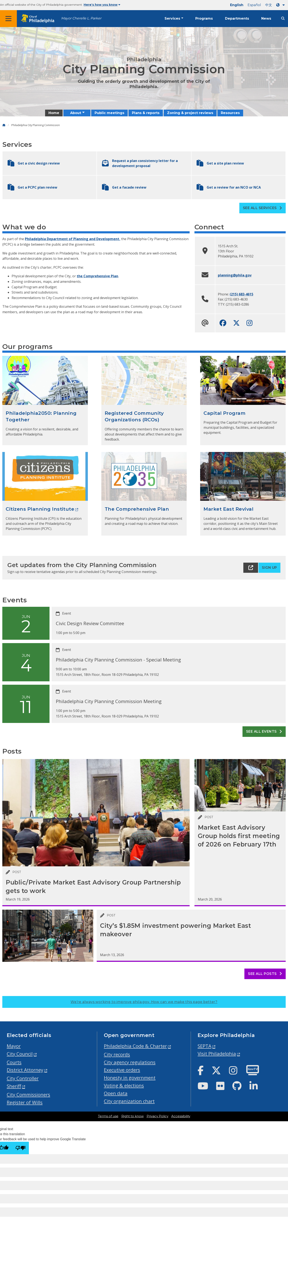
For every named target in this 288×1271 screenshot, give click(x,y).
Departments (237, 18)
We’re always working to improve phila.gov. (144, 1002)
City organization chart (129, 1101)
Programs (204, 18)
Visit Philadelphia (217, 1053)
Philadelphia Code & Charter (135, 1046)
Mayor (14, 1046)
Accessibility (180, 1116)
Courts (14, 1062)
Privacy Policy (157, 1116)
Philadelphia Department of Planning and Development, (72, 239)
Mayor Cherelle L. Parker (81, 18)
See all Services (262, 208)
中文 (268, 5)
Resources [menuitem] (230, 113)
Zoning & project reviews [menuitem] (190, 113)
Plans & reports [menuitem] (145, 113)
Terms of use (108, 1116)
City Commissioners (28, 1094)
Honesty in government (129, 1077)
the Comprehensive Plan (97, 276)
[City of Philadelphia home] (39, 18)
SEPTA (204, 1046)
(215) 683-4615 (241, 294)
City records (117, 1054)
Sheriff (14, 1086)
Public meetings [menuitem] (109, 113)
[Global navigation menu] (8, 18)
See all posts (265, 974)
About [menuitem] (75, 113)
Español (254, 5)
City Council (20, 1054)
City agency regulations (129, 1062)
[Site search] (283, 18)
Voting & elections (124, 1085)
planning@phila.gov (235, 275)
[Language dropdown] (281, 4)
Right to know (132, 1116)
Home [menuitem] (53, 113)
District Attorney (25, 1070)
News (266, 18)
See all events (264, 731)
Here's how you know (102, 4)
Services (172, 18)
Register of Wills (25, 1102)
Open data (115, 1093)
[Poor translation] (20, 1148)
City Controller (23, 1078)
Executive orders (122, 1070)
